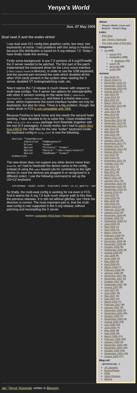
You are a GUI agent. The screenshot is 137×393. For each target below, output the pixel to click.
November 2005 (113, 347)
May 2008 (109, 261)
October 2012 (111, 146)
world (112, 69)
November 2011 (113, 160)
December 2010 (113, 183)
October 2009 (111, 218)
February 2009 (112, 235)
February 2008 (112, 270)
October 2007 (111, 281)
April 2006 (110, 333)
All (105, 50)
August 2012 (111, 152)
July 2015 (109, 94)
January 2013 (111, 140)
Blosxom (53, 388)
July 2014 (109, 108)
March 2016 (111, 80)
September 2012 (113, 149)
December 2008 (113, 241)
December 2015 (113, 82)
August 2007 (111, 287)
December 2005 (113, 344)
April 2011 (110, 175)
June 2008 (110, 258)
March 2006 (111, 336)
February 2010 (112, 209)
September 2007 (113, 284)
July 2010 (109, 195)
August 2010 (111, 192)
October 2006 (111, 316)
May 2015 (109, 100)
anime (112, 54)
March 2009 (111, 232)
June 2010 (110, 198)
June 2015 (110, 97)
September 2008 (113, 249)
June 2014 (110, 111)
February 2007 (112, 304)
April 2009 (110, 229)
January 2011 (111, 180)
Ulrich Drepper (112, 376)
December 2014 (113, 105)
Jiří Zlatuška (111, 367)
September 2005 (113, 353)
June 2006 (110, 327)
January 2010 (111, 212)
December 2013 (113, 120)
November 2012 (113, 143)
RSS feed (54, 220)
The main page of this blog (116, 43)
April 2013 (110, 134)
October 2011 (111, 163)
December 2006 (113, 310)
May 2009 (109, 226)
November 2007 (113, 278)
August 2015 (111, 91)
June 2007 (110, 293)
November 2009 (113, 215)
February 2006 (112, 339)
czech (112, 63)
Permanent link (71, 220)
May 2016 (109, 77)
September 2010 (113, 189)
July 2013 (109, 128)
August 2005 (111, 356)
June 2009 (110, 224)
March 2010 (111, 206)
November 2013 (113, 123)
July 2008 (109, 255)
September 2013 (113, 126)
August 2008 (111, 252)
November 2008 (113, 244)
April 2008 (110, 264)
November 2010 (113, 186)
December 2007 (113, 275)
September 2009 (113, 221)
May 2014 (109, 114)
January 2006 (111, 342)
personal (114, 66)
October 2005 (111, 350)
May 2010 (109, 200)
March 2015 (111, 103)
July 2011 (109, 166)
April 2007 (110, 298)
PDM (107, 373)
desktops (120, 60)
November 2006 (113, 313)
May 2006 (109, 330)
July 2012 (109, 154)
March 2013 (111, 137)
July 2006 (109, 324)
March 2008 (111, 267)
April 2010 (110, 203)
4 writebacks (88, 220)
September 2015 (113, 88)
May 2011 (109, 172)
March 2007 (111, 301)
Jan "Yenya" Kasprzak (114, 39)
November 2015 (113, 85)
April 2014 (110, 117)
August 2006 (111, 321)
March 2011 (111, 177)
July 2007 (109, 290)
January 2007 (111, 307)
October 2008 (111, 247)
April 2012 (110, 157)
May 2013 (109, 131)
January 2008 (111, 272)
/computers (41, 220)
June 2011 (110, 169)
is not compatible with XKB (52, 108)
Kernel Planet (111, 370)
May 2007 (109, 296)
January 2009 (111, 238)
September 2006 (113, 319)
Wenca (108, 379)
